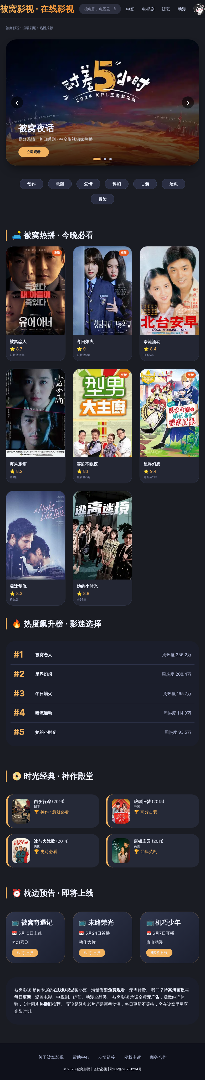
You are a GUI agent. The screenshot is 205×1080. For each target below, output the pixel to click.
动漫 (182, 9)
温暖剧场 (29, 28)
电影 (130, 9)
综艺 (166, 9)
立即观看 (33, 152)
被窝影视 (12, 28)
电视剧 (148, 9)
